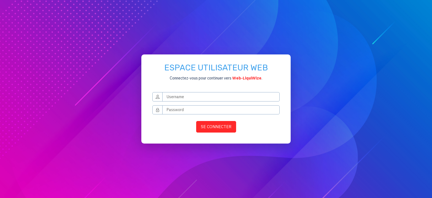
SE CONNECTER (216, 126)
